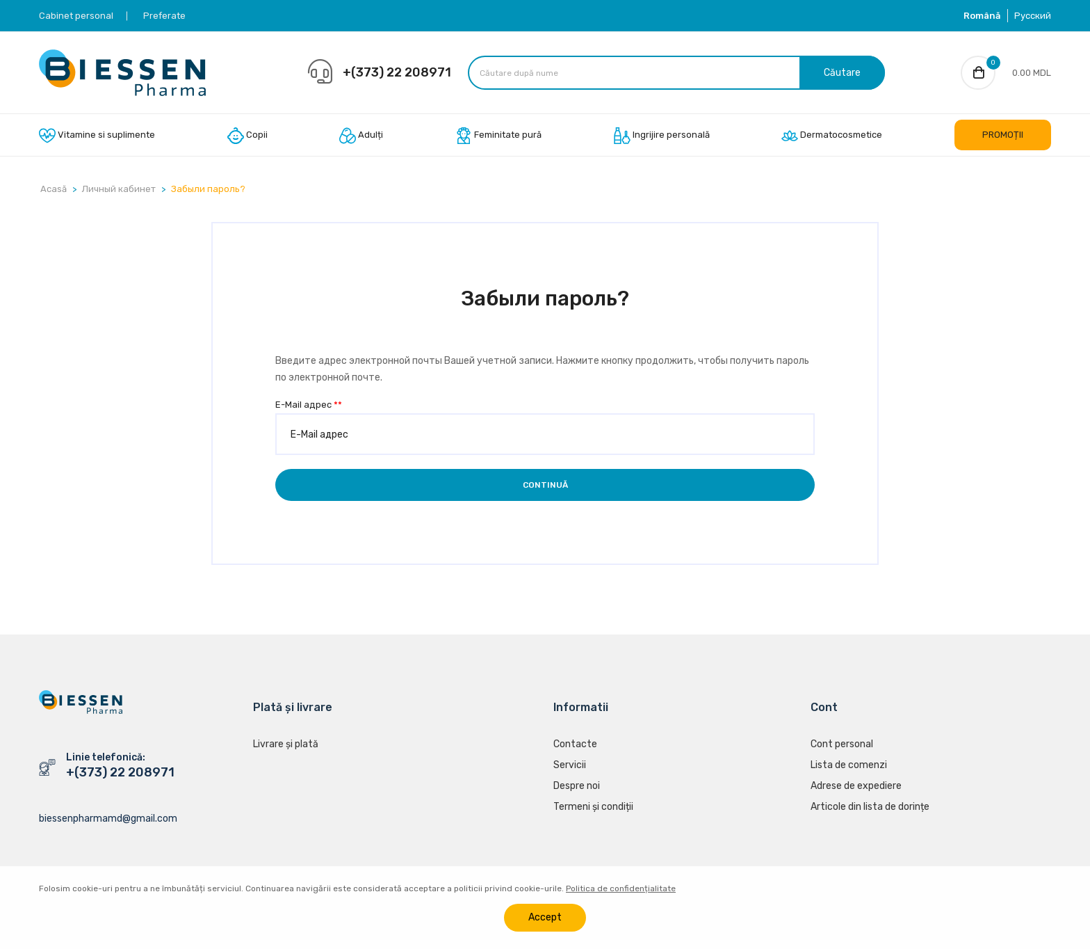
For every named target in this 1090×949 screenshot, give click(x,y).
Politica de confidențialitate (621, 888)
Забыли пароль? (208, 189)
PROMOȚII (1002, 134)
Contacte (575, 745)
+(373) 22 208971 (397, 72)
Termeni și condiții (593, 807)
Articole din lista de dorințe (870, 807)
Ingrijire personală (662, 135)
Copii (247, 135)
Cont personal (842, 745)
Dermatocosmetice (831, 135)
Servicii (569, 766)
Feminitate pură (498, 135)
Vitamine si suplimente (97, 135)
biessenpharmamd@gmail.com (108, 818)
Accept (545, 917)
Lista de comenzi (849, 766)
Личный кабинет (119, 189)
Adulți (361, 135)
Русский (1032, 15)
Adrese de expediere (856, 786)
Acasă (53, 189)
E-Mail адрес (308, 404)
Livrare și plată (285, 745)
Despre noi (576, 786)
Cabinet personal (76, 15)
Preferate (164, 15)
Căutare (842, 73)
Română (981, 15)
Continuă (545, 485)
